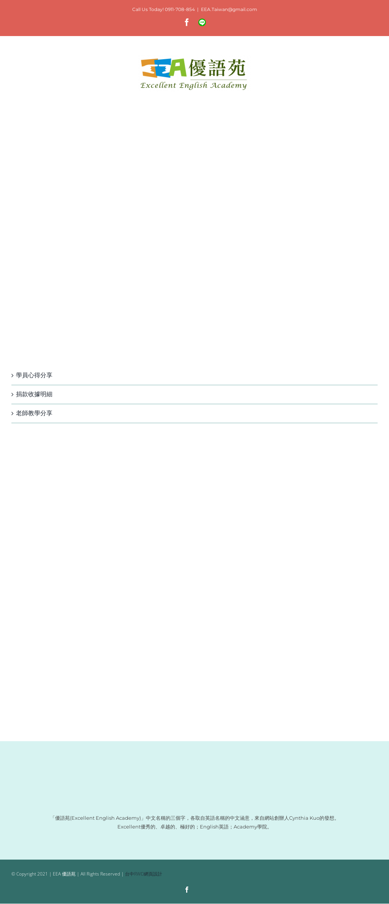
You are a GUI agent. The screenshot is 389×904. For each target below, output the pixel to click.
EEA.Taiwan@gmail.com (229, 9)
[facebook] (187, 890)
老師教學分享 (34, 413)
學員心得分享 (34, 375)
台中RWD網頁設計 (143, 874)
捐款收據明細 (34, 394)
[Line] (201, 890)
